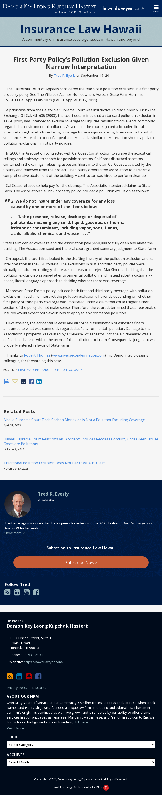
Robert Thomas (37, 355)
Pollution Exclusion (67, 370)
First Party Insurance (34, 370)
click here (81, 722)
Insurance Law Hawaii (81, 28)
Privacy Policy (17, 687)
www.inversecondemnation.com (78, 355)
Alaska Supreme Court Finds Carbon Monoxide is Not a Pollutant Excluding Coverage (74, 420)
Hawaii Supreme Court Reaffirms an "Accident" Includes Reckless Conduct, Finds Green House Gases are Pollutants (81, 441)
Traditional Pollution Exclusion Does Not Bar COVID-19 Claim (54, 463)
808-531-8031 (32, 654)
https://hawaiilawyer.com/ (43, 662)
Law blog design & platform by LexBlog (81, 787)
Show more (14, 533)
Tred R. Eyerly (65, 75)
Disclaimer (40, 687)
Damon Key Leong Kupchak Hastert (47, 626)
